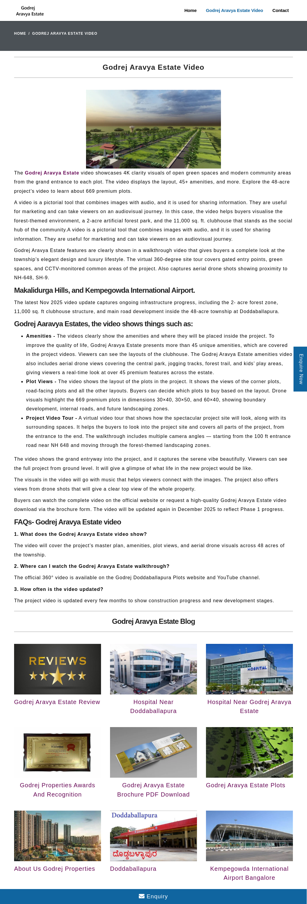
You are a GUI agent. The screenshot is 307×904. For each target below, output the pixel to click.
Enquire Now (301, 369)
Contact (281, 10)
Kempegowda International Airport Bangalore (249, 873)
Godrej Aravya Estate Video (234, 10)
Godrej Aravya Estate (52, 172)
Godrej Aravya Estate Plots (245, 785)
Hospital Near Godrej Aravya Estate (249, 706)
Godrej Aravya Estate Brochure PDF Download (153, 789)
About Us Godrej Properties (54, 868)
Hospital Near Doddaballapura (153, 706)
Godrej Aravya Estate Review (57, 702)
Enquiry (153, 896)
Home (190, 10)
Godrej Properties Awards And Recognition (57, 789)
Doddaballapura (133, 868)
